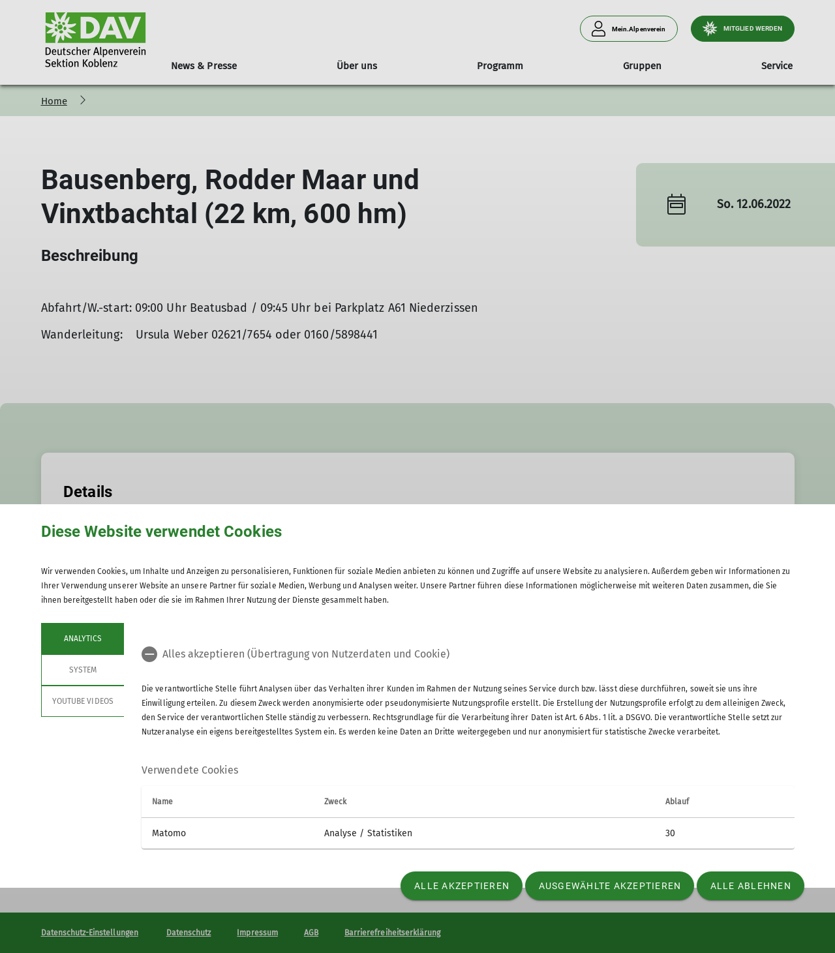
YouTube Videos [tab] (83, 701)
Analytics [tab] (82, 638)
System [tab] (82, 669)
